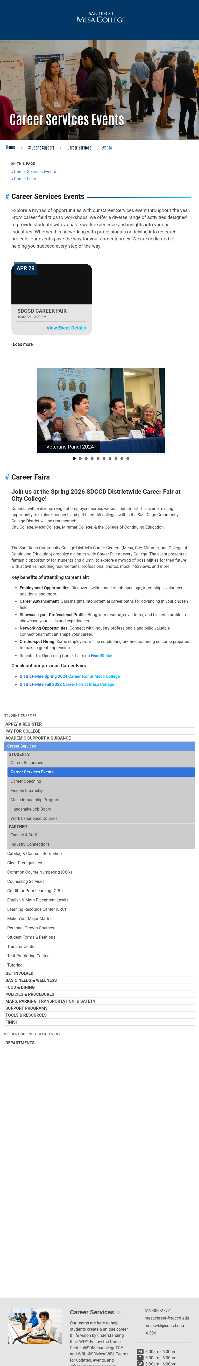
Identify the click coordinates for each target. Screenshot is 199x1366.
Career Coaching (26, 781)
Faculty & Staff (24, 835)
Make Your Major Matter (29, 918)
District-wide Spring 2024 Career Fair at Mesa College (70, 676)
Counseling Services (26, 881)
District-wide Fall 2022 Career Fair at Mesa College (67, 684)
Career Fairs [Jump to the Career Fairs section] (25, 178)
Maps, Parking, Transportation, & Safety (99, 1001)
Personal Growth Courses (30, 927)
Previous (45, 410)
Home (10, 147)
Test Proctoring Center (28, 955)
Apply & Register (99, 724)
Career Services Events (32, 772)
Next (157, 410)
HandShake (101, 655)
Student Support (41, 147)
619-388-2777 (157, 1310)
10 (127, 458)
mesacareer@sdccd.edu (167, 1318)
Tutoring (15, 965)
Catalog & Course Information (34, 853)
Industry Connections (30, 844)
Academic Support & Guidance (99, 738)
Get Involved (99, 973)
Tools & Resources (99, 1015)
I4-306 (150, 1333)
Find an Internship (27, 790)
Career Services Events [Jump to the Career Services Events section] (35, 171)
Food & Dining (99, 987)
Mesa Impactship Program (35, 799)
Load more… (24, 344)
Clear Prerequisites (24, 862)
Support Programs (99, 1008)
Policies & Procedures (99, 994)
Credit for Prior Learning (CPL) (35, 890)
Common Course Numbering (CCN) (39, 872)
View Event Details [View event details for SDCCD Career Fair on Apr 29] (66, 328)
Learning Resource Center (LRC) (36, 909)
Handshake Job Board (31, 809)
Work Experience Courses (34, 818)
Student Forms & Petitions (31, 937)
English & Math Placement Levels (37, 900)
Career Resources (27, 762)
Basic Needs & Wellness (99, 980)
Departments (99, 1042)
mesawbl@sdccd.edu (164, 1325)
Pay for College (99, 731)
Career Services (79, 147)
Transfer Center (21, 946)
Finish (99, 1022)
